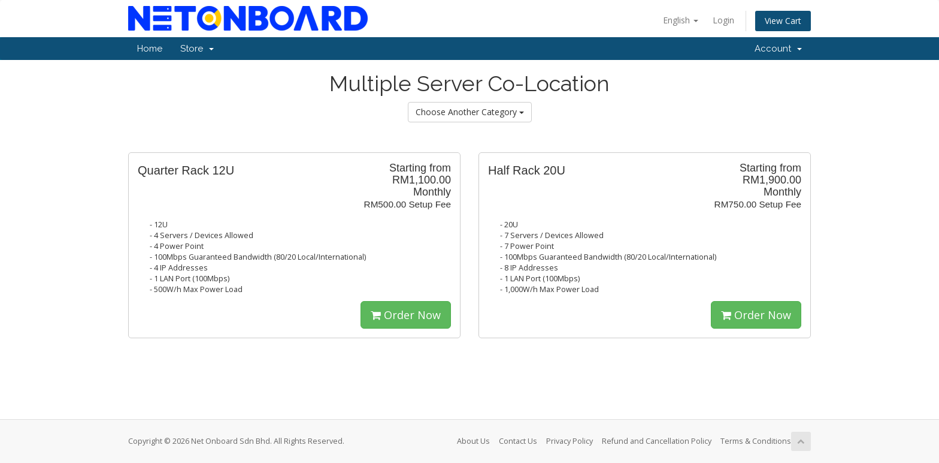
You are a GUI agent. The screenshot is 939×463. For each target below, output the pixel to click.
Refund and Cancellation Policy (656, 441)
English (680, 20)
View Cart (783, 20)
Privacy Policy (569, 441)
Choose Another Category (470, 112)
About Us (473, 441)
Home (149, 48)
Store (197, 48)
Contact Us (518, 441)
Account (778, 48)
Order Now (406, 315)
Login (723, 20)
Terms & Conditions (755, 441)
